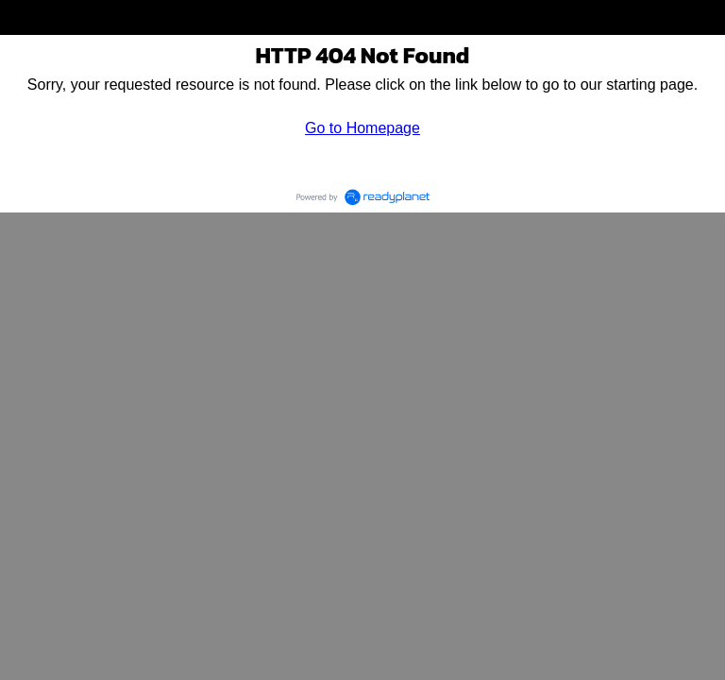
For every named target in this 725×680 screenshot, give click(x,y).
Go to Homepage (362, 128)
